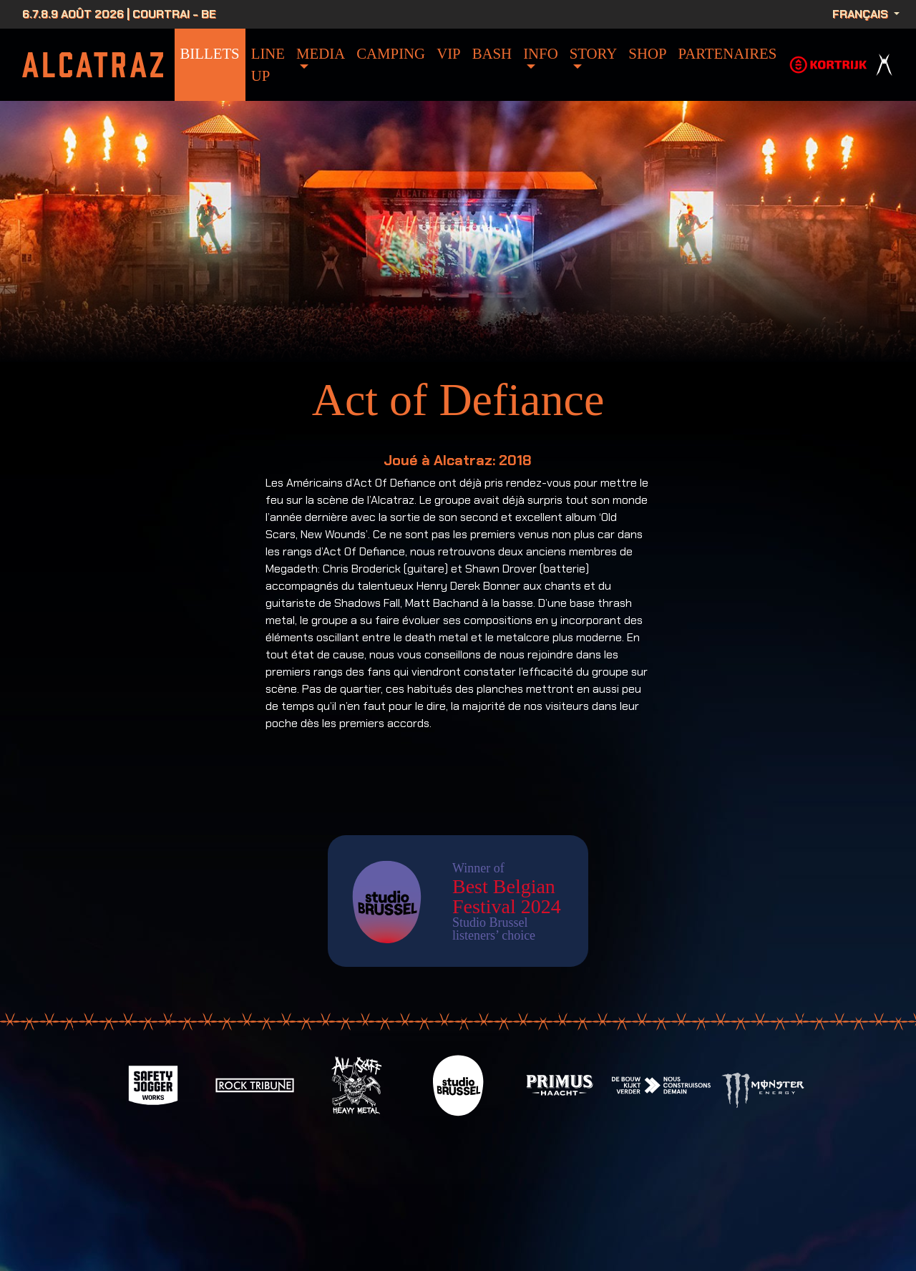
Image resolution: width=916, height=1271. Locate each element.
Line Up (268, 64)
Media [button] (320, 53)
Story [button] (594, 53)
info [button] (540, 53)
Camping (390, 53)
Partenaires (727, 53)
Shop (647, 53)
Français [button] (861, 13)
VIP (449, 53)
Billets (210, 53)
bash (492, 53)
